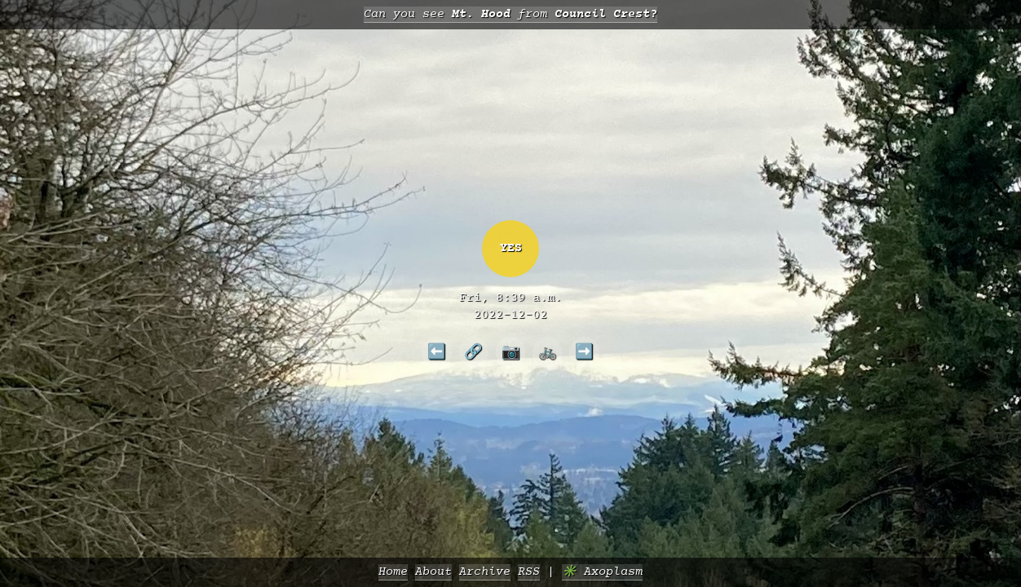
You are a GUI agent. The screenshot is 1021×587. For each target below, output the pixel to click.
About (433, 572)
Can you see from (510, 14)
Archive (484, 572)
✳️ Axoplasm (602, 572)
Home (393, 572)
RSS (529, 572)
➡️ (584, 351)
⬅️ (436, 351)
